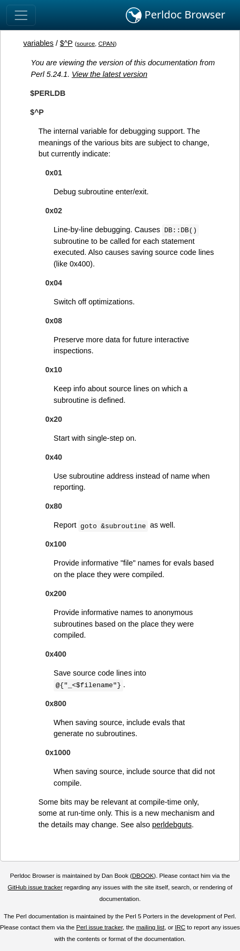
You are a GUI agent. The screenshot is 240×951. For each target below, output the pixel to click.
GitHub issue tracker (35, 887)
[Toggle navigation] (21, 15)
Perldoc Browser (175, 15)
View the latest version (109, 74)
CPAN (106, 44)
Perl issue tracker (99, 927)
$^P (66, 43)
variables (38, 43)
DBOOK (143, 876)
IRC (180, 927)
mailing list (150, 927)
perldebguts (172, 824)
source (86, 44)
